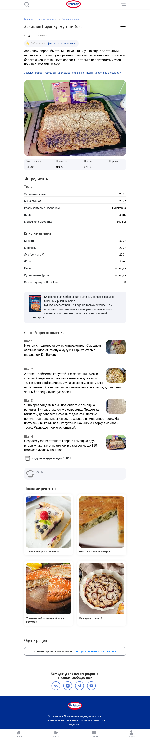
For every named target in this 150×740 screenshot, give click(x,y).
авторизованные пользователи (95, 651)
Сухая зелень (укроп (37, 275)
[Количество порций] (117, 167)
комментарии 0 (66, 43)
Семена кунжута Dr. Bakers (41, 282)
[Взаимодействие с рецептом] (123, 26)
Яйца (27, 214)
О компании (54, 716)
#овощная (50, 73)
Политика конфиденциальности (81, 716)
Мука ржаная (32, 201)
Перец (28, 268)
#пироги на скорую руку (108, 73)
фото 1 (51, 43)
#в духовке (64, 73)
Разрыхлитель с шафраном (42, 207)
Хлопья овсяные (35, 194)
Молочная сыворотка (38, 221)
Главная (28, 19)
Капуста (29, 240)
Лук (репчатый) (34, 254)
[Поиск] (26, 4)
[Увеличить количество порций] (122, 167)
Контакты (98, 720)
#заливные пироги (82, 73)
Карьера (85, 720)
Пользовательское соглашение (61, 720)
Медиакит (74, 724)
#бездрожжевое (33, 73)
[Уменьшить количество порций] (111, 167)
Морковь (30, 247)
